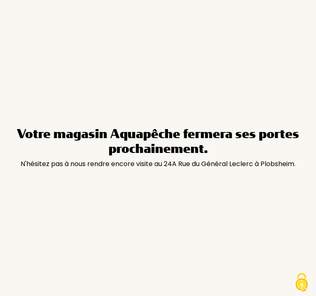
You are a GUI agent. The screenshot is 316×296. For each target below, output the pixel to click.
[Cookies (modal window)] (301, 282)
